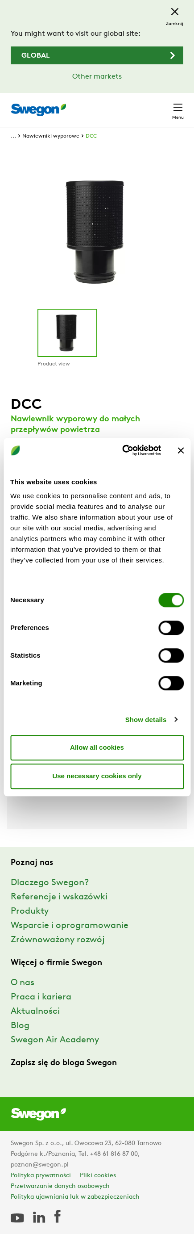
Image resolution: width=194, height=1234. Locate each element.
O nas (22, 982)
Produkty (30, 911)
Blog (20, 1025)
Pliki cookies (98, 1175)
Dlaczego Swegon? (50, 882)
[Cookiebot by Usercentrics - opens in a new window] (122, 450)
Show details (146, 719)
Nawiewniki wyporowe (50, 136)
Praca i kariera (41, 997)
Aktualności (35, 1011)
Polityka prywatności (41, 1175)
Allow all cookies (97, 747)
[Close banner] (180, 450)
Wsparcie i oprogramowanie (69, 925)
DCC (91, 136)
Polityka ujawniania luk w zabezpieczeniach (75, 1197)
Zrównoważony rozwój (58, 940)
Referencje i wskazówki (59, 897)
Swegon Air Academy (55, 1040)
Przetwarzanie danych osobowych (60, 1186)
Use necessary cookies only (96, 776)
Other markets (97, 76)
